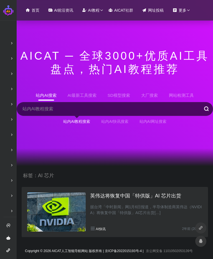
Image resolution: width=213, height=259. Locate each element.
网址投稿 (153, 10)
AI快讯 (100, 229)
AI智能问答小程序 (10, 252)
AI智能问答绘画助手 (10, 239)
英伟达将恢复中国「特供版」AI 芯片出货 (135, 196)
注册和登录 (10, 227)
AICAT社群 (120, 10)
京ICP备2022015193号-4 (123, 251)
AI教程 (90, 10)
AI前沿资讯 (60, 10)
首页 (32, 10)
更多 (179, 10)
